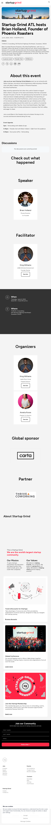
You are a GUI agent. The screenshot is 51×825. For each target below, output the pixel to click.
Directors (5, 774)
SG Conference (31, 768)
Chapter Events (31, 770)
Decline (25, 818)
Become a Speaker (31, 771)
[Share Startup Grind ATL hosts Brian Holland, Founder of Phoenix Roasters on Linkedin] (11, 63)
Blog (28, 780)
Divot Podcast (30, 783)
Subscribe (24, 744)
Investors (5, 768)
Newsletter (29, 779)
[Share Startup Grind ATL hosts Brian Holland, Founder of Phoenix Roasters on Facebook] (3, 63)
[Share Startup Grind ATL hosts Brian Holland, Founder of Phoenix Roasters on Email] (15, 63)
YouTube (29, 782)
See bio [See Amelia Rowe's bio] (25, 419)
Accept (25, 815)
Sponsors (5, 773)
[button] (49, 2)
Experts (4, 770)
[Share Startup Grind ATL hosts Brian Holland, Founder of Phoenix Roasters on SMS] (19, 63)
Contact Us (5, 792)
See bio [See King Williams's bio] (25, 274)
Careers (4, 791)
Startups (5, 771)
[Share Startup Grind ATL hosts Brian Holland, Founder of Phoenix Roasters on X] (7, 63)
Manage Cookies (25, 821)
